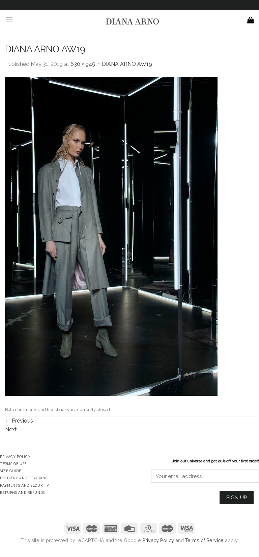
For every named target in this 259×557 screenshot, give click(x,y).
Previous (19, 420)
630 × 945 (82, 64)
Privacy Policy (158, 540)
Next (14, 429)
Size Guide (10, 471)
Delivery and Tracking (24, 478)
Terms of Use (13, 464)
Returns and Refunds (22, 492)
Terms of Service (204, 540)
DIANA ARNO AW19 (127, 64)
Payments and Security (24, 485)
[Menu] (9, 19)
